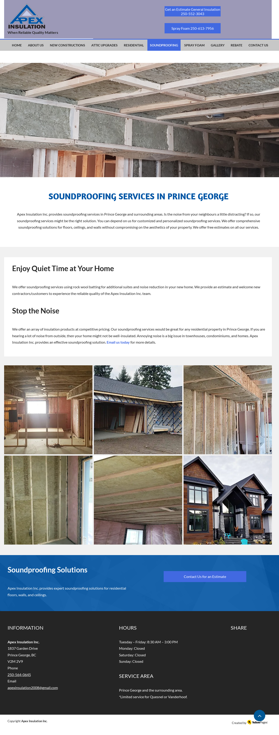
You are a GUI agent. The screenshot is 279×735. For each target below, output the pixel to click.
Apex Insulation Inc (34, 721)
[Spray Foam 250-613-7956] (193, 28)
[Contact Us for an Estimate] (205, 576)
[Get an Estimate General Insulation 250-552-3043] (193, 11)
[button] (48, 409)
